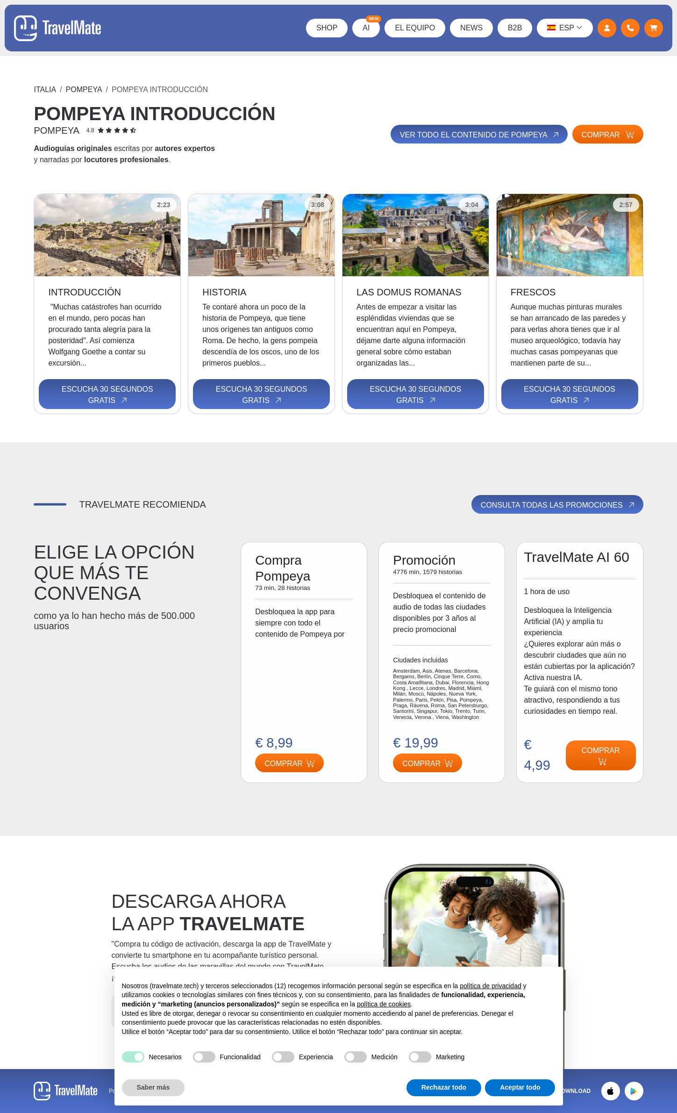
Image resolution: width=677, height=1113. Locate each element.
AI (371, 25)
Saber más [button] (153, 1087)
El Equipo (415, 28)
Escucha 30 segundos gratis (107, 395)
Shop (326, 28)
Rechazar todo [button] (443, 1087)
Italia (45, 89)
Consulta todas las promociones (558, 505)
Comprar (608, 135)
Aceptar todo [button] (520, 1087)
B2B (515, 28)
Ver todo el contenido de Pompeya (480, 134)
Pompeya (84, 89)
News (471, 28)
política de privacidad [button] (490, 986)
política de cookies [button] (384, 1004)
